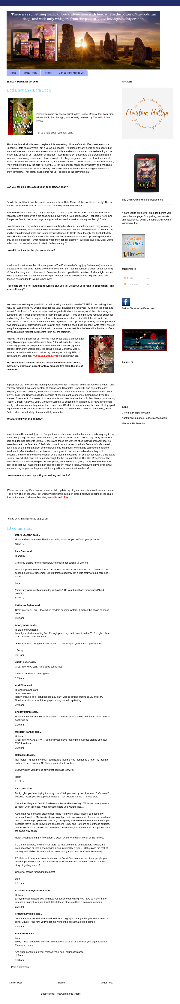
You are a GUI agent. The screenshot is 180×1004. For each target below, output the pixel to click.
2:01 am (19, 883)
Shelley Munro (23, 711)
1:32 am (19, 617)
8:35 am (19, 906)
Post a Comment (20, 967)
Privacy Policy (30, 73)
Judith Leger (22, 662)
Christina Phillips (25, 913)
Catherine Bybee (24, 605)
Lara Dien (20, 551)
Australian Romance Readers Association (144, 418)
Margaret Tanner (24, 731)
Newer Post (15, 982)
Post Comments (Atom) (68, 993)
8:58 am (19, 960)
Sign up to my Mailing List (71, 73)
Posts (128, 278)
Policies (48, 73)
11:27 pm (20, 781)
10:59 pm (20, 544)
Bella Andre (21, 933)
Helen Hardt (22, 755)
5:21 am (19, 655)
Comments (131, 284)
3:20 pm (19, 724)
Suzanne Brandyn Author (29, 890)
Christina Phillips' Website (136, 412)
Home (13, 73)
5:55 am (19, 678)
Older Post (106, 982)
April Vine (20, 685)
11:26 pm (20, 598)
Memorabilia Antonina (133, 423)
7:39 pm (19, 747)
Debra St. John (23, 534)
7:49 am (19, 704)
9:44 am (19, 926)
